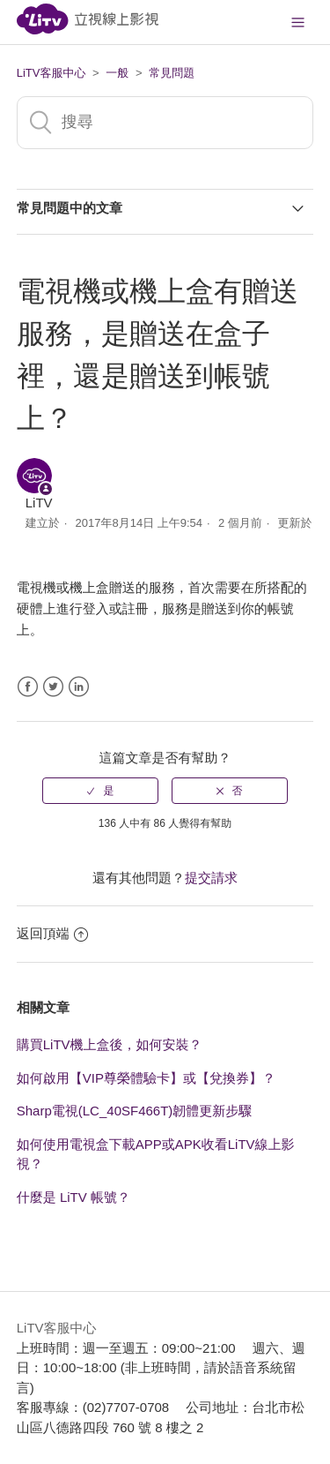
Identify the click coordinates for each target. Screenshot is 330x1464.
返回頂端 (52, 933)
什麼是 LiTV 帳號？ (73, 1197)
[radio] (100, 790)
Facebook (28, 687)
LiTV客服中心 (51, 72)
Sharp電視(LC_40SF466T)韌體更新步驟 (135, 1110)
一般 (117, 72)
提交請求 (211, 877)
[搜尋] (165, 122)
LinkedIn (79, 687)
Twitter (53, 687)
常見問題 (171, 72)
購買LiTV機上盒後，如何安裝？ (109, 1044)
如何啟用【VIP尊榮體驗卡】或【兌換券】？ (146, 1077)
